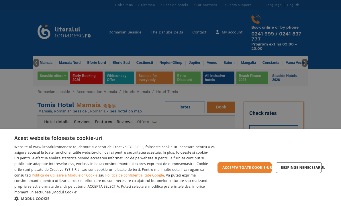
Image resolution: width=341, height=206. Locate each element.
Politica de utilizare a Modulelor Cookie (64, 175)
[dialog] (170, 167)
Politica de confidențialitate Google (134, 175)
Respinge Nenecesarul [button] (301, 167)
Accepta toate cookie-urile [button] (247, 167)
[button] (114, 198)
